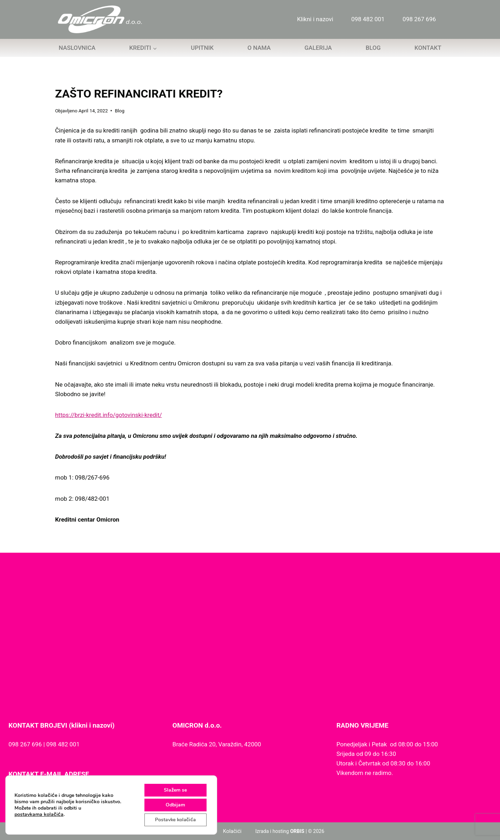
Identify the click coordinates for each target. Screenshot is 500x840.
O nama (259, 47)
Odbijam (175, 804)
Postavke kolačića (175, 819)
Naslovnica (77, 47)
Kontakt (428, 47)
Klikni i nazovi (315, 19)
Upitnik (202, 47)
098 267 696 (419, 19)
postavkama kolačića (39, 814)
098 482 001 (368, 19)
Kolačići (232, 831)
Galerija (318, 47)
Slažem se (174, 790)
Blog (373, 47)
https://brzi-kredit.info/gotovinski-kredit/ (108, 414)
